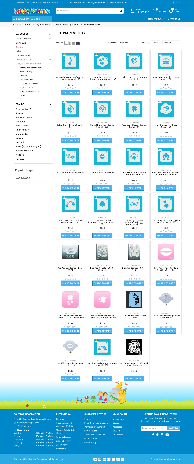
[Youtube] (167, 434)
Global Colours (22, 125)
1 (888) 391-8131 (24, 426)
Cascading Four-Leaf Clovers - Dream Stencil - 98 (70, 78)
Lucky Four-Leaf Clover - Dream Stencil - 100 (134, 173)
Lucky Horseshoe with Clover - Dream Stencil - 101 (166, 173)
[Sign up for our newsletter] (154, 428)
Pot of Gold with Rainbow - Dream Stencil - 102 (70, 221)
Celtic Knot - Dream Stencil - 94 (70, 126)
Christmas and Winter (29, 83)
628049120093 (23, 178)
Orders (116, 423)
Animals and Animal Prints (31, 67)
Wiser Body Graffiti (24, 150)
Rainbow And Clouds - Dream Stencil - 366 (102, 364)
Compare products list (94, 427)
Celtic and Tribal (26, 79)
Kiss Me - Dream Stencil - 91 (70, 172)
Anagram (20, 113)
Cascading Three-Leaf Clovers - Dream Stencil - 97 (102, 78)
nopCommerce (172, 459)
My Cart (116, 431)
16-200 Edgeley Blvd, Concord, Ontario (33, 419)
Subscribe (173, 428)
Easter (22, 95)
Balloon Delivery (63, 441)
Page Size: (145, 42)
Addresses (117, 427)
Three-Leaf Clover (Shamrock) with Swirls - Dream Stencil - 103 (134, 222)
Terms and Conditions (94, 434)
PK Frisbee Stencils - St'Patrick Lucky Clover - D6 (134, 364)
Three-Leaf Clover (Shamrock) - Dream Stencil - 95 (102, 222)
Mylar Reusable (24, 59)
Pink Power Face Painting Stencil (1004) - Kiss (166, 269)
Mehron (19, 138)
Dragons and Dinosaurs (30, 91)
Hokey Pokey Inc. (23, 130)
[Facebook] (173, 2)
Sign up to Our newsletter (161, 414)
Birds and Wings (26, 72)
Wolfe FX (20, 155)
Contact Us (174, 18)
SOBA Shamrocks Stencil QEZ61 (134, 316)
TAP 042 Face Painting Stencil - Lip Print (70, 364)
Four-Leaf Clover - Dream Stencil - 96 (134, 126)
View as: (59, 42)
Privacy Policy (90, 438)
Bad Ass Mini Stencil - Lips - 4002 (70, 269)
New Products (156, 18)
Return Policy (90, 442)
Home (15, 24)
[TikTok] (179, 2)
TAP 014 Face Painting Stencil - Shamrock (166, 316)
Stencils (19, 47)
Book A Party (61, 445)
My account (118, 419)
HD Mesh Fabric (24, 55)
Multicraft (20, 142)
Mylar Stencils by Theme (29, 63)
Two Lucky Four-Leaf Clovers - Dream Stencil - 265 (166, 221)
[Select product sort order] (171, 43)
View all (20, 159)
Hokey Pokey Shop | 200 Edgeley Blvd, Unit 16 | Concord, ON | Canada (99, 2)
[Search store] (90, 11)
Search (87, 419)
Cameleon (20, 121)
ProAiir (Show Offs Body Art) (28, 146)
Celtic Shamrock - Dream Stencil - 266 (102, 126)
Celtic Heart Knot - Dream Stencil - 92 (134, 78)
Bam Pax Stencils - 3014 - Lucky (134, 269)
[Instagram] (176, 2)
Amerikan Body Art (24, 109)
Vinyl (19, 51)
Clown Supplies (22, 43)
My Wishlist (118, 434)
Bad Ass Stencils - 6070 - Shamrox (102, 269)
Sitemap (60, 419)
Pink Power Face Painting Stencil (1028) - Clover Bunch (70, 316)
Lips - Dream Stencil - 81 (102, 172)
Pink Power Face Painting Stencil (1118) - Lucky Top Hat (102, 316)
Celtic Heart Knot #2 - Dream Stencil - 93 (166, 78)
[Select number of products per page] (155, 43)
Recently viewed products (96, 423)
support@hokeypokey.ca (28, 422)
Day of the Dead (26, 87)
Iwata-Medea (22, 134)
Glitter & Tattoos (23, 38)
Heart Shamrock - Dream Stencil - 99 (166, 126)
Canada (23, 75)
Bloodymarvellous (24, 117)
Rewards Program (64, 437)
